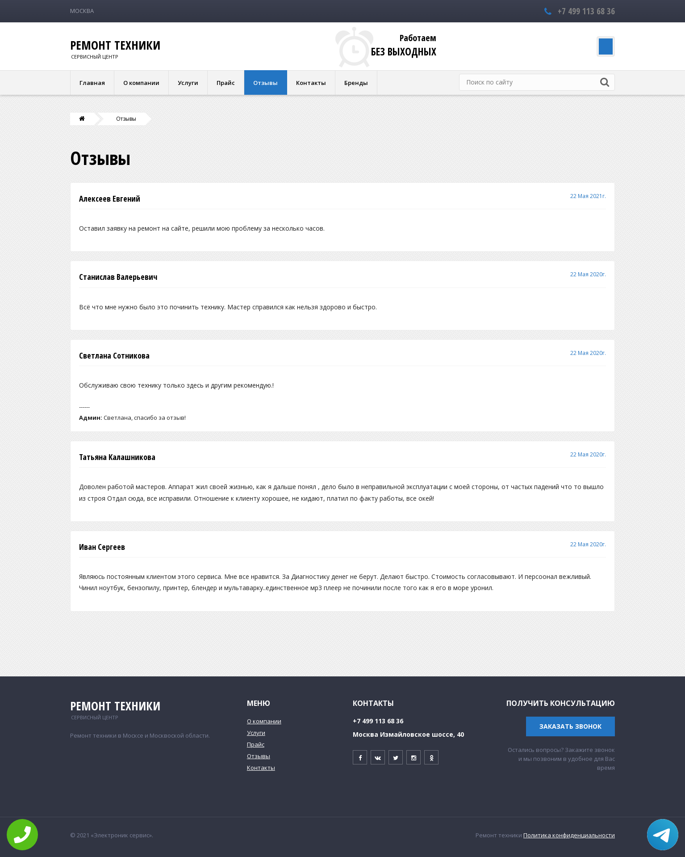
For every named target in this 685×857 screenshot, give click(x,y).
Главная (92, 83)
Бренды (356, 83)
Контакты (311, 83)
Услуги (188, 83)
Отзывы (265, 83)
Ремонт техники (115, 45)
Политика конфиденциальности (569, 835)
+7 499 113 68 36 (586, 11)
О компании (141, 83)
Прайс (226, 83)
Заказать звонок (570, 726)
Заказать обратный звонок (549, 46)
